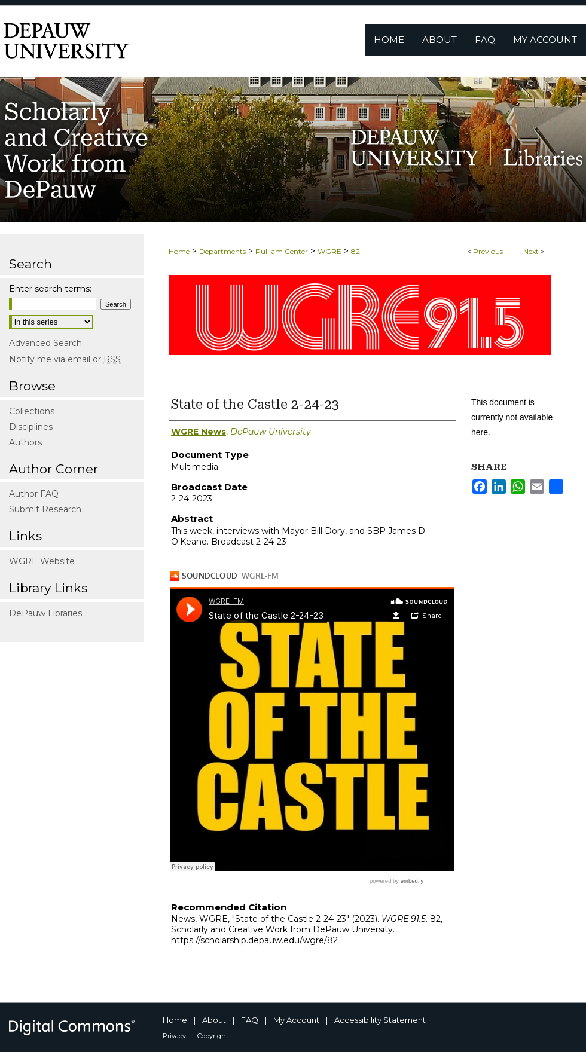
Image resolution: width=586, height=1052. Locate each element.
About (214, 1020)
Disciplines (31, 426)
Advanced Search (45, 343)
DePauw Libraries (45, 613)
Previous (488, 251)
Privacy (174, 1036)
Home (179, 251)
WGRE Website (42, 561)
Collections (31, 411)
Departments (222, 251)
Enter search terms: (50, 288)
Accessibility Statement (380, 1020)
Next (531, 251)
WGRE (329, 251)
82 (355, 251)
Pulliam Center (281, 251)
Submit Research (45, 509)
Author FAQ (34, 493)
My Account (296, 1020)
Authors (25, 442)
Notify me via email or (65, 359)
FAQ (249, 1020)
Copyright (212, 1036)
